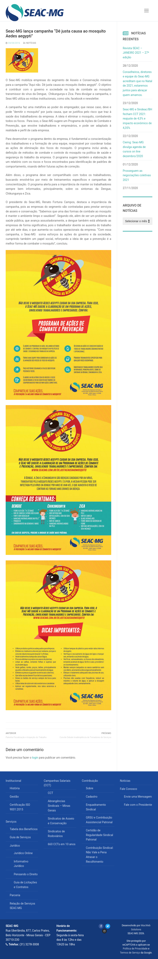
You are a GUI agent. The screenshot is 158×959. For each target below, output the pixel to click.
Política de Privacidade (135, 948)
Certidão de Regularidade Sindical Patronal (99, 835)
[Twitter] (107, 926)
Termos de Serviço (130, 952)
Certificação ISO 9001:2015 (20, 807)
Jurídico (15, 845)
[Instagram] (104, 931)
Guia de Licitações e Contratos (25, 885)
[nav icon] (146, 10)
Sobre (89, 788)
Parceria (15, 895)
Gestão (14, 796)
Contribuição (90, 780)
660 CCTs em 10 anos (61, 844)
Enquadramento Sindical (96, 807)
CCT (50, 793)
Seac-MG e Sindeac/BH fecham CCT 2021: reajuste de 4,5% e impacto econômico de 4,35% (137, 118)
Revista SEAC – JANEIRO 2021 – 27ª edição (136, 53)
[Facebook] (101, 926)
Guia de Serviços (20, 837)
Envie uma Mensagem (138, 796)
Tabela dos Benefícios (23, 829)
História (15, 788)
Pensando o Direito (26, 874)
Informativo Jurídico (21, 864)
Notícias (29, 43)
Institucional (14, 780)
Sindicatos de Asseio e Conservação (61, 821)
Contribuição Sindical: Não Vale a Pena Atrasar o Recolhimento (99, 854)
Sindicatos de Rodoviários (56, 834)
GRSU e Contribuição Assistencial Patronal (99, 820)
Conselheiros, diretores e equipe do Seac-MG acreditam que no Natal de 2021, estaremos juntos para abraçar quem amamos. (137, 83)
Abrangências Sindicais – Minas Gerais (59, 805)
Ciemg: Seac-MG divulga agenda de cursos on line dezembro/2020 (134, 149)
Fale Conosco (129, 788)
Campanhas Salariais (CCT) (57, 783)
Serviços (11, 821)
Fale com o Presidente (138, 804)
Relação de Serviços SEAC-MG (22, 906)
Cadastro (91, 796)
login (35, 757)
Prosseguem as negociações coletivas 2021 (137, 175)
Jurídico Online (23, 853)
